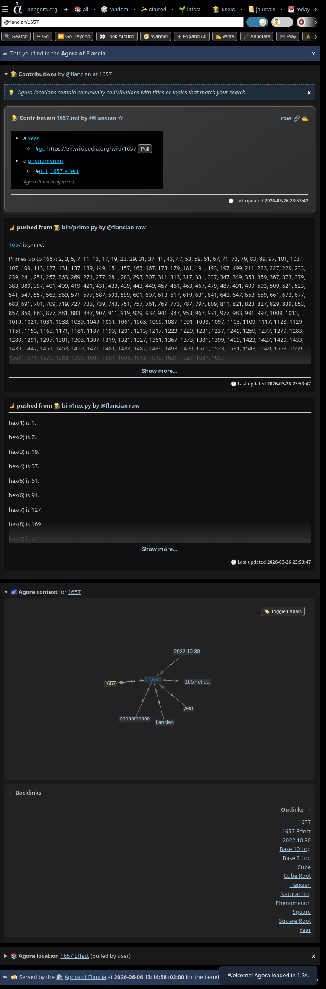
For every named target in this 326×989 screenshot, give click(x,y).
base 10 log (295, 849)
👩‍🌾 (14, 118)
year (33, 138)
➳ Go (42, 36)
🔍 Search (16, 36)
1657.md (67, 118)
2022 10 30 (297, 840)
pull (145, 148)
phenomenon (45, 160)
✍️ (304, 118)
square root (295, 921)
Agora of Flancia (85, 977)
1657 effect (64, 171)
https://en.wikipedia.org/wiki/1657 (91, 148)
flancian (300, 885)
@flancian (78, 74)
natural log (295, 894)
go (42, 148)
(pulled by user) (162, 956)
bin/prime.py (79, 227)
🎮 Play (288, 36)
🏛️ (59, 977)
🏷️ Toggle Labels (283, 611)
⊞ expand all (192, 36)
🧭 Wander (155, 36)
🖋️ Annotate (257, 36)
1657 (15, 244)
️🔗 (296, 118)
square (302, 911)
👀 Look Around (117, 36)
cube (304, 867)
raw (286, 118)
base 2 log (297, 858)
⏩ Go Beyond (74, 36)
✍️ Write (224, 36)
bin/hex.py (76, 405)
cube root (297, 876)
